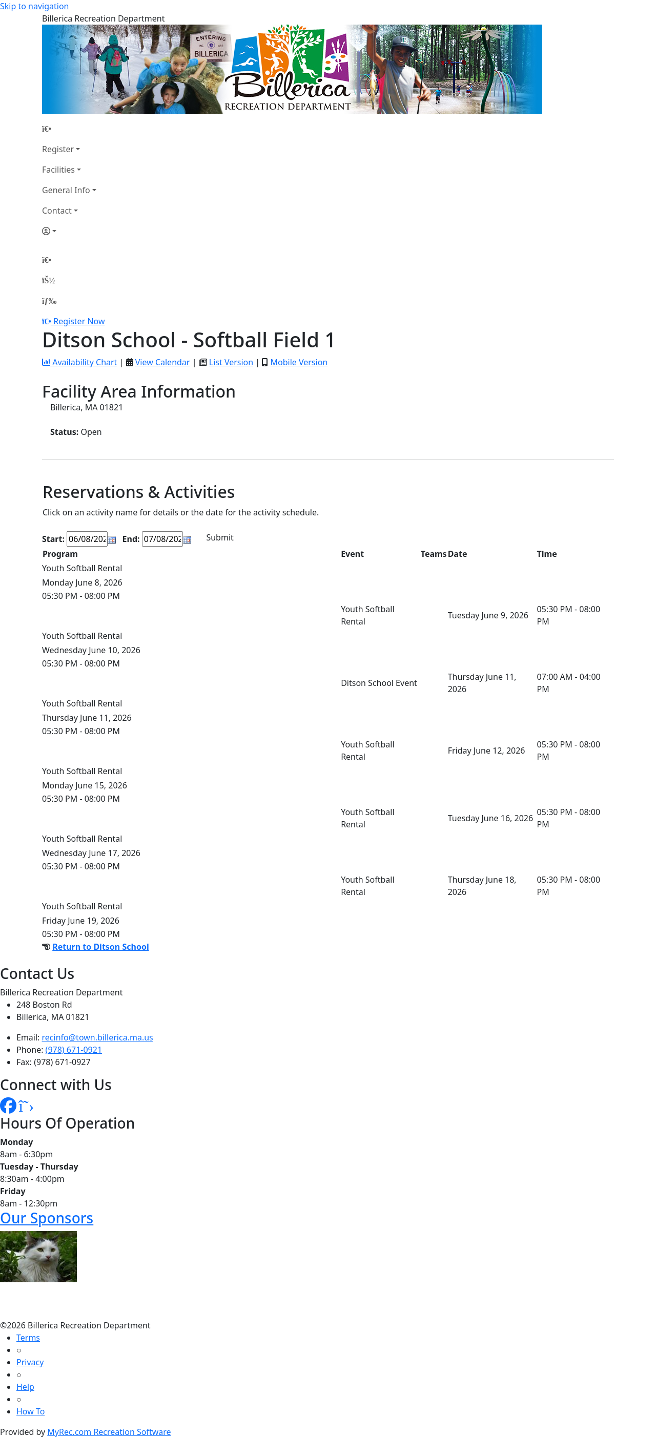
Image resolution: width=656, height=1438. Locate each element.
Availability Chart (79, 362)
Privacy (30, 1362)
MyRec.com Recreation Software (109, 1431)
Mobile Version (298, 362)
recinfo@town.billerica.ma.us (97, 1037)
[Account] (69, 231)
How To (30, 1411)
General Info (66, 190)
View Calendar (162, 362)
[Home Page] (69, 128)
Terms (28, 1337)
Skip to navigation (34, 6)
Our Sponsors (46, 1217)
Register (58, 149)
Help (25, 1386)
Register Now (79, 321)
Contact (57, 210)
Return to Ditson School (100, 946)
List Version (231, 362)
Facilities (58, 169)
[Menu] (49, 300)
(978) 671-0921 (74, 1049)
